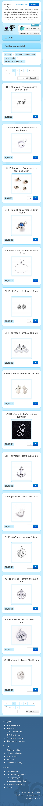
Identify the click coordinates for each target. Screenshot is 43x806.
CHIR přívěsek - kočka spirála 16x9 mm (21, 415)
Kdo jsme (12, 729)
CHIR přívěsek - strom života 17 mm (21, 620)
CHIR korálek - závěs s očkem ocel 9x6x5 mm (21, 169)
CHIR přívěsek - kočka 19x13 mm (21, 373)
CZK (33, 25)
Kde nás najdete (14, 732)
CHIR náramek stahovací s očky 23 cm (21, 252)
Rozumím (34, 5)
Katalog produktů (13, 750)
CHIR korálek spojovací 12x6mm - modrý (21, 211)
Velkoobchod (12, 756)
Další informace (22, 5)
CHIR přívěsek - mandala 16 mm (21, 537)
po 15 (33, 78)
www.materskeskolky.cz (16, 784)
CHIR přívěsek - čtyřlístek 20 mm (21, 333)
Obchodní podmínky (14, 763)
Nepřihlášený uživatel (30, 33)
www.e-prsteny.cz (13, 778)
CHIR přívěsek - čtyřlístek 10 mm (21, 291)
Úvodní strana (13, 725)
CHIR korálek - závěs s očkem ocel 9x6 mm (21, 129)
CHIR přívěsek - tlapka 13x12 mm (21, 660)
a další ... (10, 787)
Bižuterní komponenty (25, 55)
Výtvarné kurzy (14, 735)
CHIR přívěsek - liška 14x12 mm (21, 496)
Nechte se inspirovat (16, 741)
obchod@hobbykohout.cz (30, 795)
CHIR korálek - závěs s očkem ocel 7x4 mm (21, 88)
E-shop (8, 55)
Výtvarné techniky (15, 738)
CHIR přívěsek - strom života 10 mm (21, 580)
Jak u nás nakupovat (14, 753)
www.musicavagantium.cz (16, 775)
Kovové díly (10, 58)
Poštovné (10, 759)
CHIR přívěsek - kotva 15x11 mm (21, 456)
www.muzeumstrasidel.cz (16, 781)
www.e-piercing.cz (14, 771)
